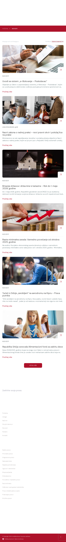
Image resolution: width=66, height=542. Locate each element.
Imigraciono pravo (8, 457)
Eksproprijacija (7, 472)
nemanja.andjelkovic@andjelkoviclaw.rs (16, 520)
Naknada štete (7, 461)
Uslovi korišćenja (19, 539)
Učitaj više (33, 365)
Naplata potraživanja (9, 465)
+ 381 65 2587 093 (9, 512)
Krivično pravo (7, 498)
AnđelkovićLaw (16, 536)
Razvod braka (6, 483)
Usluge (4, 417)
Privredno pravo (7, 454)
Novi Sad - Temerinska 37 (12, 527)
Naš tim (4, 421)
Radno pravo (6, 450)
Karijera (4, 432)
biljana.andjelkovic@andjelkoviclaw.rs (15, 524)
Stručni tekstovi (7, 424)
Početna (5, 28)
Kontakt (5, 435)
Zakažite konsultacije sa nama (18, 394)
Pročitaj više (7, 92)
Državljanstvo (6, 476)
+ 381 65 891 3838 (9, 516)
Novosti (5, 428)
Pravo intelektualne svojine (11, 491)
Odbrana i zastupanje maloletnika (13, 487)
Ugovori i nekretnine (8, 469)
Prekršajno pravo (7, 495)
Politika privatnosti (8, 539)
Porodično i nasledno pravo (11, 480)
